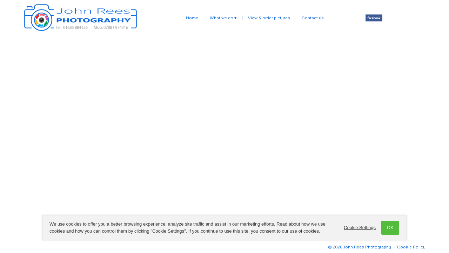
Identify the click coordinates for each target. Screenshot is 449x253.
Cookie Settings (360, 227)
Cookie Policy (411, 246)
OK (390, 227)
